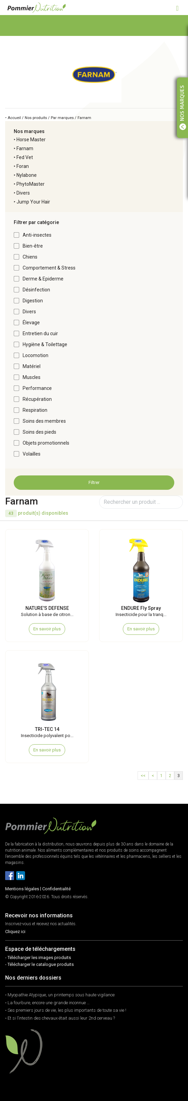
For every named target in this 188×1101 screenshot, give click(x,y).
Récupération (37, 399)
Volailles (31, 454)
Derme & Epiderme (43, 278)
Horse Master (31, 139)
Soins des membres (44, 421)
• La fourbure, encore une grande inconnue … (47, 1002)
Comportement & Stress (49, 268)
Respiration (35, 410)
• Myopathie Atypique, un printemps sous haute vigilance (60, 994)
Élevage (31, 322)
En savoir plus (47, 628)
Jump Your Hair (33, 202)
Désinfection (36, 289)
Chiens (30, 257)
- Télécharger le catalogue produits (39, 964)
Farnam (24, 148)
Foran (22, 166)
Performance (37, 388)
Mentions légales (22, 888)
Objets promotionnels (46, 443)
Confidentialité (56, 888)
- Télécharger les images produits (38, 957)
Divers (23, 193)
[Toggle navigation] (177, 7)
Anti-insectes (37, 235)
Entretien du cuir (40, 333)
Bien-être (33, 246)
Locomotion (35, 355)
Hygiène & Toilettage (45, 344)
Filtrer (94, 482)
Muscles (31, 377)
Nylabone (26, 175)
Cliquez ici (15, 931)
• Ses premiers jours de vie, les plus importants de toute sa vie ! (65, 1010)
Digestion (33, 300)
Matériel (31, 366)
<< (143, 775)
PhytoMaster (30, 184)
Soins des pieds (39, 432)
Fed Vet (24, 157)
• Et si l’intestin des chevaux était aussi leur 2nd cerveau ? (60, 1018)
